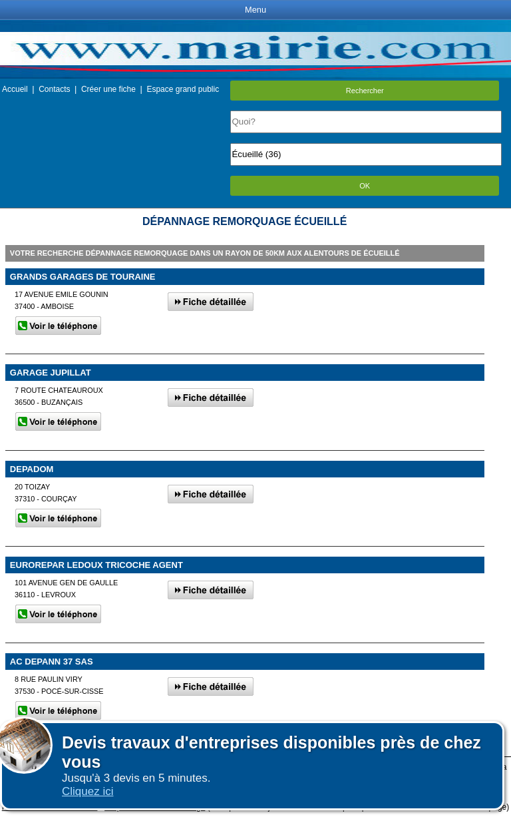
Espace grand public (182, 89)
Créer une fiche (108, 89)
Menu (255, 10)
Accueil (15, 89)
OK (364, 186)
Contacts (54, 89)
